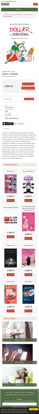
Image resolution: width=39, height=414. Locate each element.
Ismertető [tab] (6, 128)
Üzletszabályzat (30, 392)
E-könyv (6, 14)
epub (26, 99)
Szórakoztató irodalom (16, 14)
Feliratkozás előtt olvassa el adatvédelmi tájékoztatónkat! (19, 401)
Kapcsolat (23, 395)
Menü (19, 9)
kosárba (10, 200)
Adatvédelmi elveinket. (32, 412)
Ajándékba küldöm (28, 88)
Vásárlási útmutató (19, 392)
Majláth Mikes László (8, 71)
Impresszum (30, 395)
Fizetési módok (9, 392)
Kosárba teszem (28, 84)
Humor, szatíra (27, 14)
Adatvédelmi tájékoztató (12, 395)
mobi (31, 99)
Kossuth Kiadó (9, 107)
